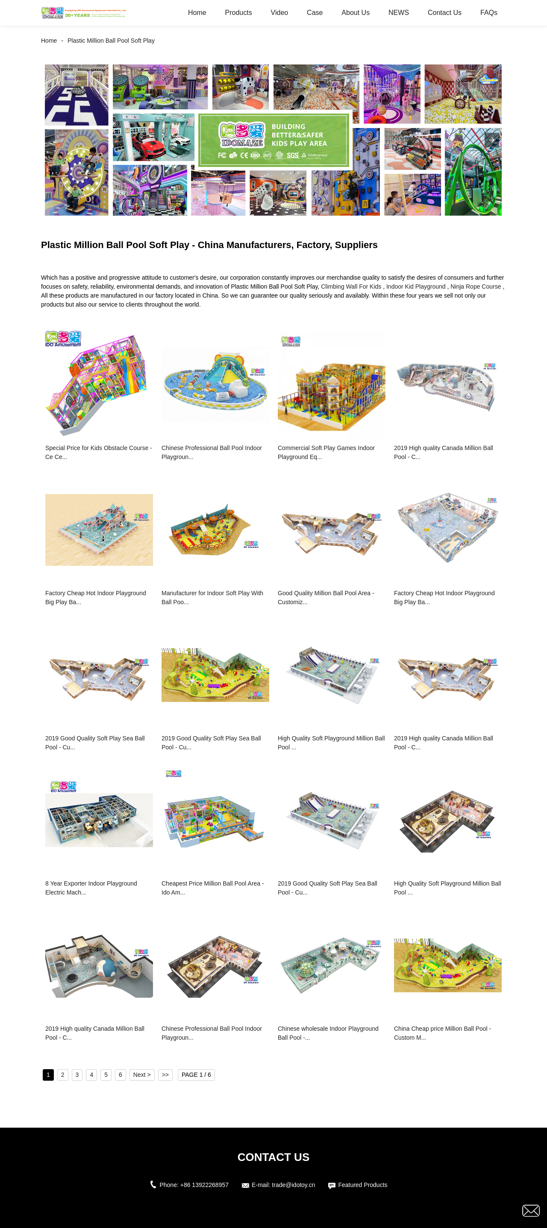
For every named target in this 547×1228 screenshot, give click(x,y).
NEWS (398, 12)
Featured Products (362, 1184)
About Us (355, 12)
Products (238, 12)
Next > (142, 1074)
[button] (492, 140)
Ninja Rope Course (475, 286)
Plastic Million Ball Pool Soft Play (111, 40)
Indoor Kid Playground (416, 286)
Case (315, 12)
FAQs (488, 12)
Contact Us (445, 12)
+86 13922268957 (204, 1184)
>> (165, 1074)
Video (279, 12)
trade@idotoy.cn (293, 1184)
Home (197, 12)
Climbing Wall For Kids (351, 286)
